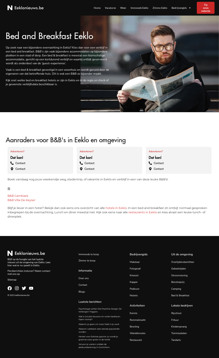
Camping (176, 289)
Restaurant (136, 340)
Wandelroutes (137, 333)
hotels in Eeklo (116, 208)
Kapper (134, 282)
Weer (123, 7)
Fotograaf (135, 268)
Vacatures (110, 7)
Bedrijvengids (181, 8)
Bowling (134, 326)
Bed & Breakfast (180, 295)
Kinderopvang (179, 326)
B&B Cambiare (18, 196)
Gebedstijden (178, 268)
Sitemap (12, 279)
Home (97, 7)
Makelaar (135, 262)
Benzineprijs (178, 282)
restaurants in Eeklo (142, 212)
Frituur (175, 320)
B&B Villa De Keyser (21, 200)
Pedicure (134, 289)
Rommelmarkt (137, 320)
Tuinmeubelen (179, 333)
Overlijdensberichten (182, 262)
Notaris (134, 295)
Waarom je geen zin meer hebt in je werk (99, 324)
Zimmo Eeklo (160, 7)
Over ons (84, 278)
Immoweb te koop (89, 254)
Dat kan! (16, 157)
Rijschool (176, 313)
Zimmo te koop (87, 260)
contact (46, 270)
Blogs (82, 291)
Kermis (133, 313)
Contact (83, 285)
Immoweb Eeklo (139, 7)
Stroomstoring (179, 275)
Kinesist (134, 275)
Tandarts (176, 340)
